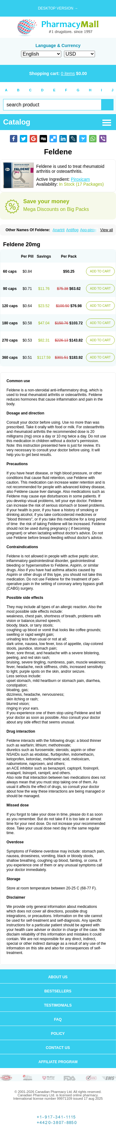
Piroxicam (80, 179)
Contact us (58, 1048)
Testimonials (57, 1005)
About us (58, 977)
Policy (58, 1033)
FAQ (58, 1019)
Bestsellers (57, 991)
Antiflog (72, 230)
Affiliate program (57, 1062)
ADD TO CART (100, 271)
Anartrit (59, 230)
